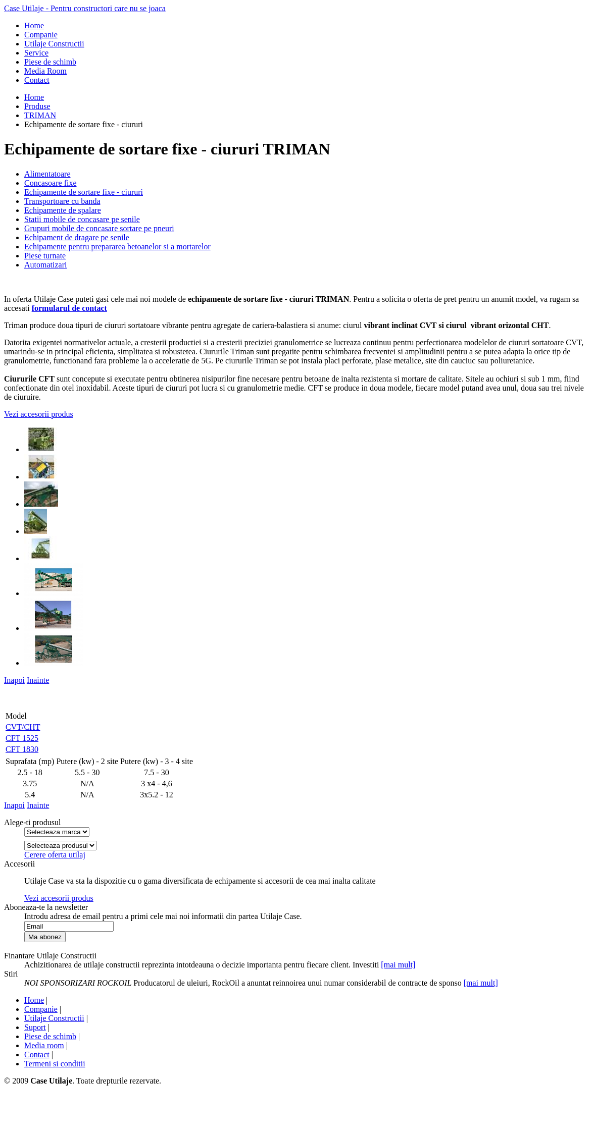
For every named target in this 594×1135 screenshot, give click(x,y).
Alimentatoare (47, 174)
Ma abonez (45, 937)
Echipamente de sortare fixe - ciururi (83, 192)
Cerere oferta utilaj (54, 854)
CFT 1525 (22, 738)
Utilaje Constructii (54, 43)
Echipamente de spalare (62, 210)
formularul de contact (69, 308)
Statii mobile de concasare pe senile (82, 219)
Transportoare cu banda (62, 201)
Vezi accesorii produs (38, 414)
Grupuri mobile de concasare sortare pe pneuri (99, 228)
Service (36, 52)
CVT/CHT (23, 727)
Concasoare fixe (50, 183)
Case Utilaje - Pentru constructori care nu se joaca (85, 8)
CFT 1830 (22, 749)
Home (34, 25)
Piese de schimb (50, 62)
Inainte (38, 680)
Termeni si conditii (54, 1063)
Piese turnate (45, 255)
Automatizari (45, 264)
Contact (36, 80)
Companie (41, 34)
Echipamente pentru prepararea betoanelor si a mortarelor (117, 246)
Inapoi (14, 680)
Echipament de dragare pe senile (76, 237)
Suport (35, 1027)
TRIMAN (40, 115)
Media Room (45, 71)
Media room (44, 1045)
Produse (37, 106)
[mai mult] (398, 964)
